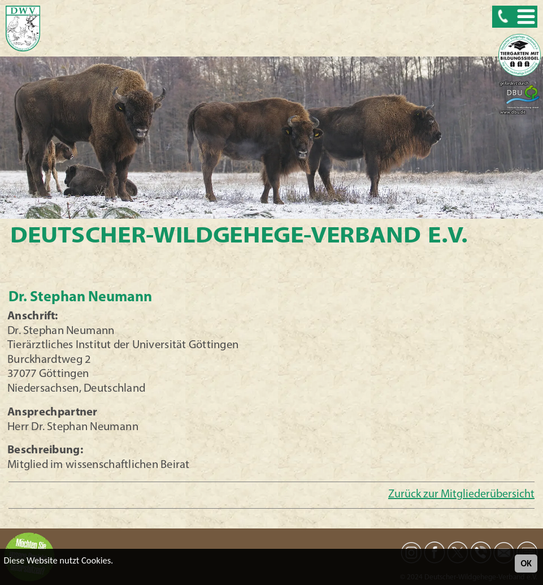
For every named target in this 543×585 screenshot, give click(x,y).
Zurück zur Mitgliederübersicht (461, 494)
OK (526, 563)
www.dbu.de (512, 112)
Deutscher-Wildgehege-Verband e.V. (238, 237)
